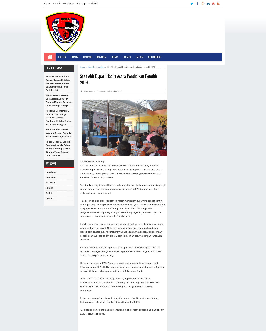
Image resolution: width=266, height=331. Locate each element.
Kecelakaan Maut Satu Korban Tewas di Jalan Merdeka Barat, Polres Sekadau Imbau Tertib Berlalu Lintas (58, 83)
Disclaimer (68, 3)
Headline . (51, 172)
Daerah (87, 57)
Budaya (127, 57)
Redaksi (92, 3)
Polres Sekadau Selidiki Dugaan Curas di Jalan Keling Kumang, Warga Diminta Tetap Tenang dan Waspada (58, 149)
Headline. (50, 177)
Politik (62, 57)
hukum (49, 198)
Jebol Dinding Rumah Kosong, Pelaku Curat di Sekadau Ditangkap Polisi (59, 133)
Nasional (101, 57)
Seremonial (154, 57)
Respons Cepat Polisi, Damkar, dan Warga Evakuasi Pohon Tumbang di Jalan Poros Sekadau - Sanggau (58, 118)
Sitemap (81, 3)
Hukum (75, 57)
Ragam (139, 57)
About (47, 3)
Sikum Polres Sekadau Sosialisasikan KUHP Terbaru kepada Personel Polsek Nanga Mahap (59, 100)
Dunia (114, 57)
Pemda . (50, 188)
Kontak (57, 3)
